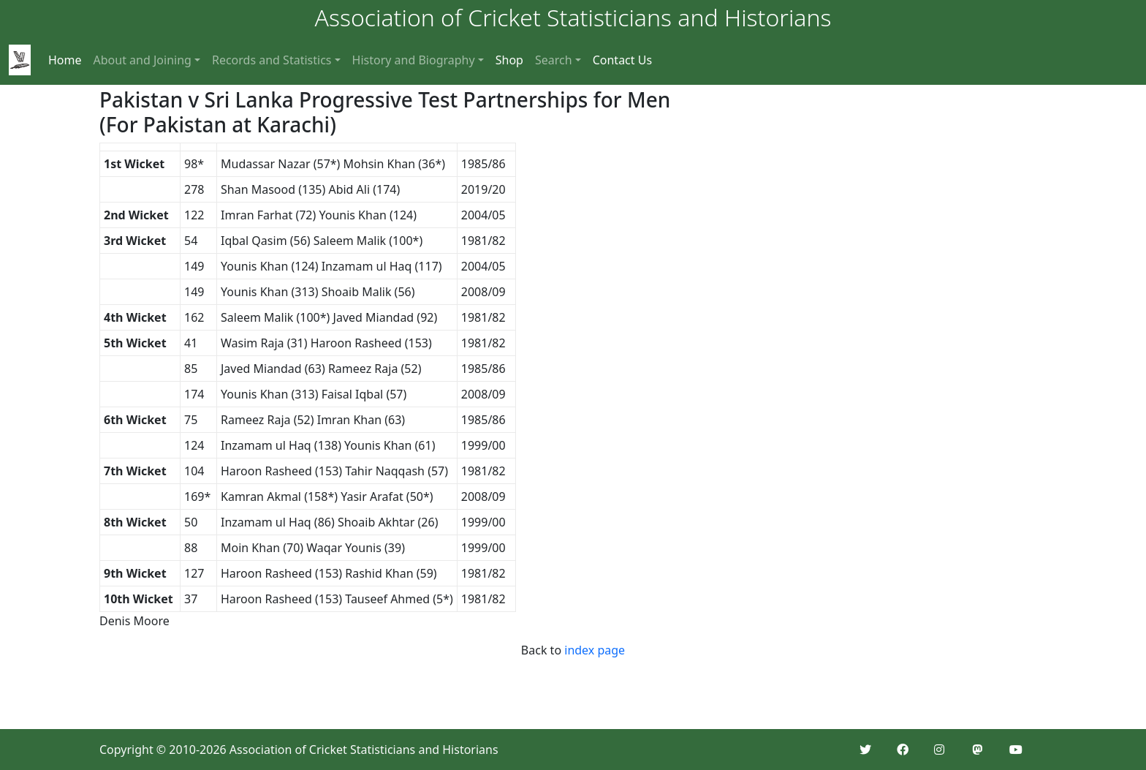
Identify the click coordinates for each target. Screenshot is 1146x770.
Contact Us (622, 60)
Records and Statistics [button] (272, 60)
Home (65, 60)
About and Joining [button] (142, 60)
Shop (509, 60)
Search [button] (553, 60)
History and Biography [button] (413, 60)
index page (594, 650)
